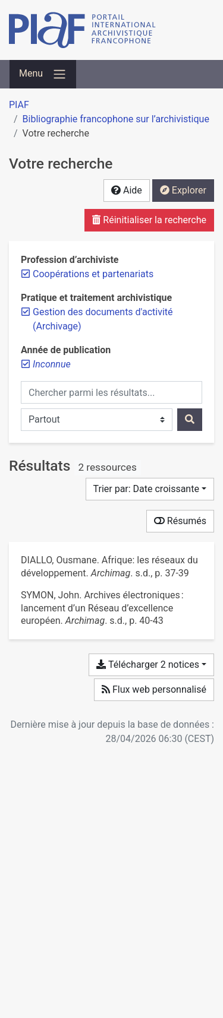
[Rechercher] (189, 419)
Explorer (183, 190)
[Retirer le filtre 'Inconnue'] (52, 364)
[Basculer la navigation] (43, 74)
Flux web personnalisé (154, 689)
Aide (126, 190)
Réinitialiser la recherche (149, 220)
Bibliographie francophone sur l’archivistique (116, 119)
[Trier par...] (150, 489)
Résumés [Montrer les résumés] (180, 521)
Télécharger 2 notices (147, 664)
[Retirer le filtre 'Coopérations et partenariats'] (93, 274)
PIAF (19, 104)
